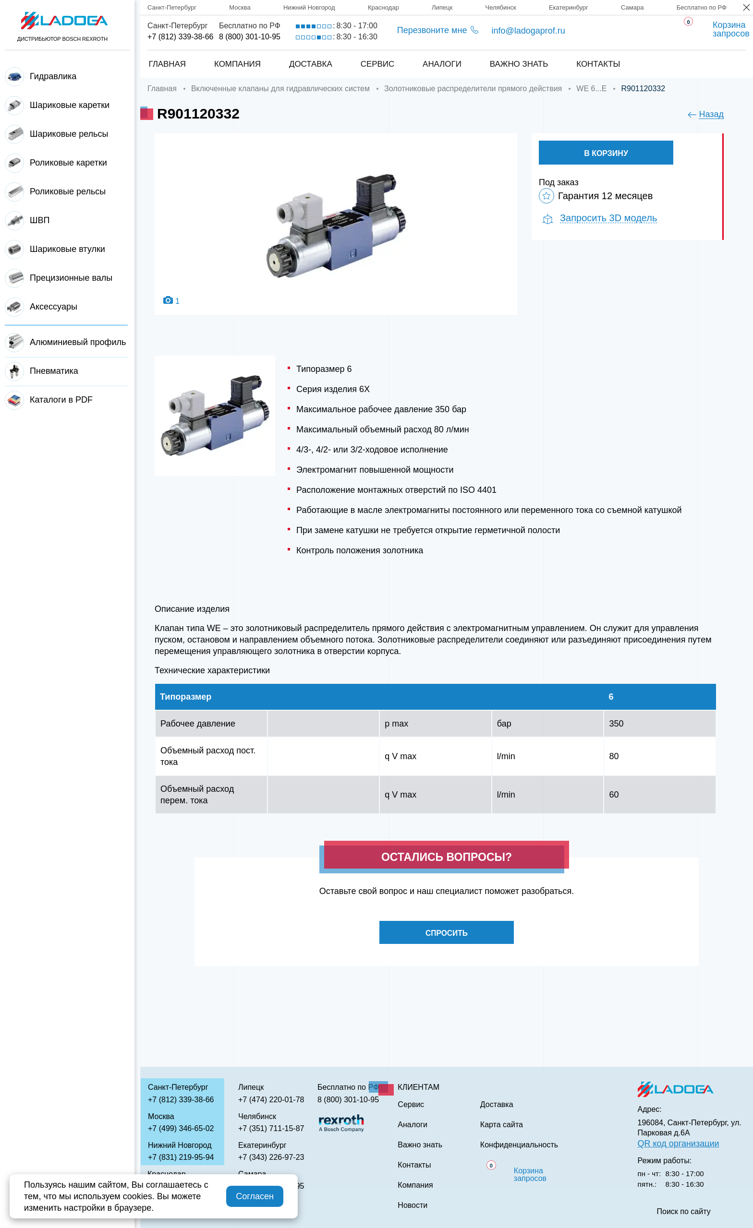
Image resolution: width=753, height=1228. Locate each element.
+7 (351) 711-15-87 (271, 1128)
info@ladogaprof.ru (528, 30)
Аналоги (442, 64)
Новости (412, 1205)
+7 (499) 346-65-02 (181, 1128)
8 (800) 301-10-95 (249, 37)
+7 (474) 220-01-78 (271, 1100)
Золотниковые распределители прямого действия (473, 88)
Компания (237, 64)
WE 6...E (591, 88)
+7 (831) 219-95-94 (181, 1157)
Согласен (255, 1196)
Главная (166, 64)
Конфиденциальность (519, 1145)
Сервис (377, 64)
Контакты (599, 64)
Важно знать (519, 64)
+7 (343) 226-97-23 (271, 1157)
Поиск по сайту (684, 1212)
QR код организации (678, 1143)
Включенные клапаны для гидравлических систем (280, 88)
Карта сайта (501, 1125)
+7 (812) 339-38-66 (180, 37)
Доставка (310, 64)
